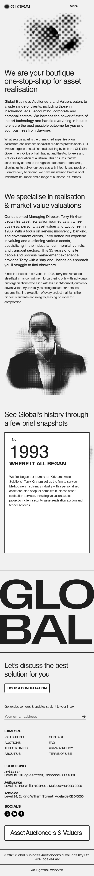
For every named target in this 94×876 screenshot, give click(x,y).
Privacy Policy (61, 748)
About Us (12, 754)
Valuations (14, 737)
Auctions (12, 743)
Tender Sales (16, 748)
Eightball (42, 870)
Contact (56, 737)
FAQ (52, 743)
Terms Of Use (60, 754)
